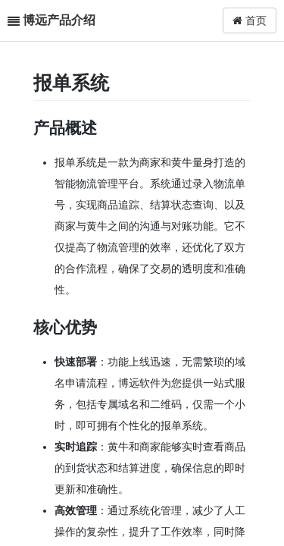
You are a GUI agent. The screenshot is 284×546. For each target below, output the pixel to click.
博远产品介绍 (59, 20)
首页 (250, 20)
